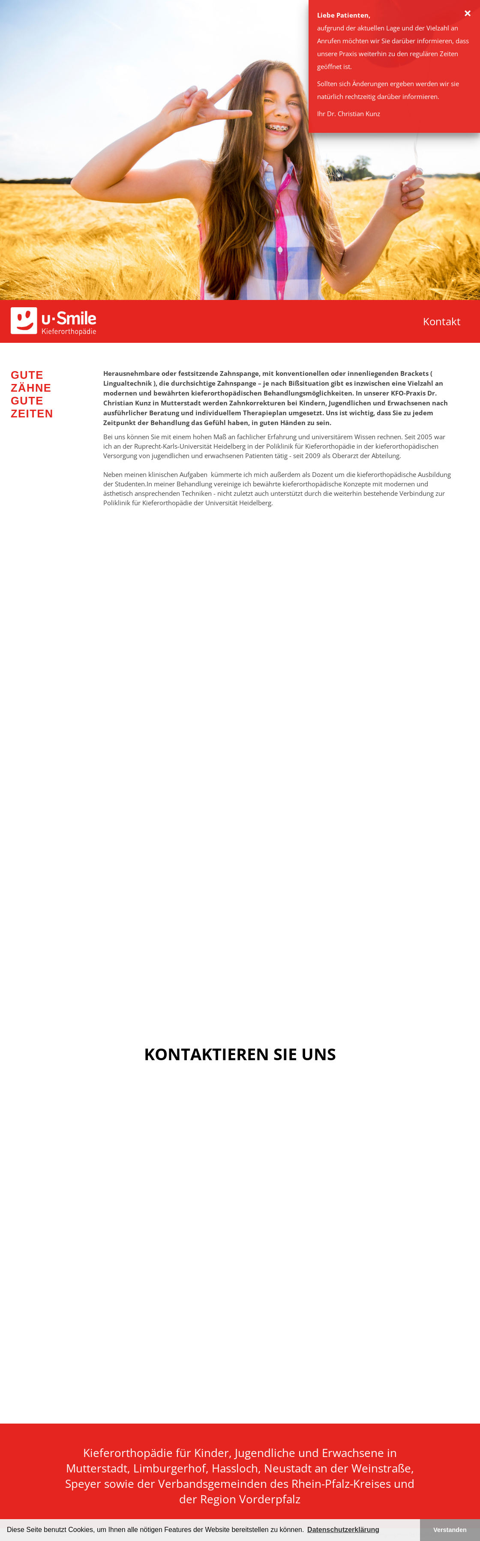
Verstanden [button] (450, 1529)
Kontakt (442, 321)
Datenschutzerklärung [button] (343, 1529)
